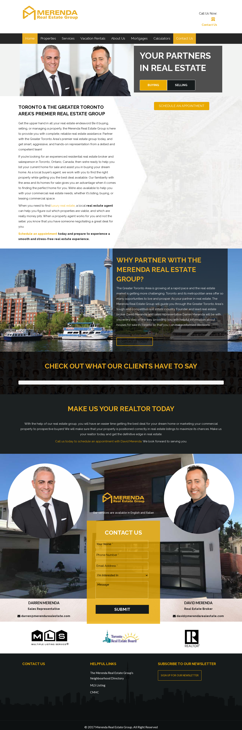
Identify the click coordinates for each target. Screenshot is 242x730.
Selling (181, 85)
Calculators (161, 38)
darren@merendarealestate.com (45, 612)
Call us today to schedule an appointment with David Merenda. (98, 441)
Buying (153, 85)
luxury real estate (63, 205)
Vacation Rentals (92, 38)
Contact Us (209, 24)
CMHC (94, 688)
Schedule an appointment (37, 234)
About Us (118, 38)
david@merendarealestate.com (200, 612)
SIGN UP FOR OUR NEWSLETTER (180, 671)
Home (30, 38)
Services (68, 38)
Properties (48, 38)
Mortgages (139, 38)
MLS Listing (97, 681)
